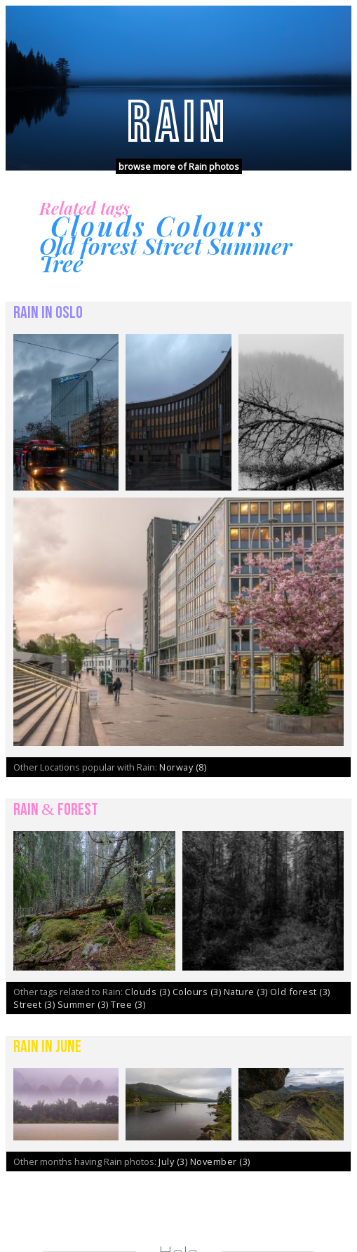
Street (35, 1004)
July (174, 1161)
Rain (178, 123)
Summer (85, 1004)
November (220, 1161)
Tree (128, 1004)
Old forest (300, 991)
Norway (182, 767)
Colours (198, 991)
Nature (247, 991)
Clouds (149, 991)
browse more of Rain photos (179, 166)
